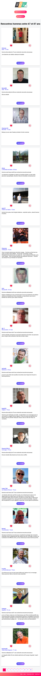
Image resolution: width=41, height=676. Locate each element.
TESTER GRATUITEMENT (20, 11)
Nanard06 (4, 88)
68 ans (6, 89)
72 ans (13, 209)
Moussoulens (5, 329)
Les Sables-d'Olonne (7, 490)
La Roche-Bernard (6, 570)
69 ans (10, 289)
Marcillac (4, 129)
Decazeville (4, 289)
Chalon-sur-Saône (6, 209)
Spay (3, 89)
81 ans (8, 610)
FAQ (21, 674)
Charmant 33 (5, 128)
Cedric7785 (5, 488)
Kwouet (3, 528)
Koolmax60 (4, 648)
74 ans (9, 249)
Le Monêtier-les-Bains (7, 169)
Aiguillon (4, 610)
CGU (24, 674)
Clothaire (4, 608)
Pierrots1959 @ (6, 448)
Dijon (3, 49)
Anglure (4, 409)
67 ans (11, 329)
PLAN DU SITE (30, 674)
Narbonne (4, 369)
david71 (4, 208)
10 (30, 670)
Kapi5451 (4, 408)
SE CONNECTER (20, 16)
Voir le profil (20, 63)
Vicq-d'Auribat (5, 530)
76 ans (9, 129)
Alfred (3, 168)
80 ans (15, 169)
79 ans (13, 570)
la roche (4, 568)
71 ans (15, 650)
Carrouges (4, 450)
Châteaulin (4, 249)
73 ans (7, 49)
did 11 (3, 328)
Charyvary (4, 248)
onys (3, 288)
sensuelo (4, 368)
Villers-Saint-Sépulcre (7, 650)
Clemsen (4, 48)
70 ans (8, 409)
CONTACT (37, 674)
